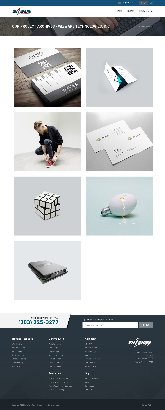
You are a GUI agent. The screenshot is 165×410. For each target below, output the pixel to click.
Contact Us (89, 382)
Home (141, 26)
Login (143, 3)
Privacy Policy (147, 405)
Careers (88, 355)
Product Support (91, 378)
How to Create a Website (58, 378)
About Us (88, 344)
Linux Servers (17, 366)
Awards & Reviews (92, 359)
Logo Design (54, 351)
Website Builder (55, 344)
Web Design (53, 347)
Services (118, 11)
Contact (130, 11)
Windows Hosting (19, 359)
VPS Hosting (17, 351)
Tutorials (88, 389)
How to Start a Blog (56, 389)
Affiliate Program (91, 366)
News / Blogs (90, 351)
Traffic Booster (55, 359)
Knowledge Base (91, 386)
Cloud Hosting (17, 362)
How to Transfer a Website (59, 382)
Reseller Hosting (18, 347)
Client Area (144, 11)
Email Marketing (55, 366)
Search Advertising (56, 362)
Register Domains (56, 355)
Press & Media (91, 347)
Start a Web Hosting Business (60, 386)
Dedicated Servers (19, 355)
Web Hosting (17, 344)
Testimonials (90, 362)
